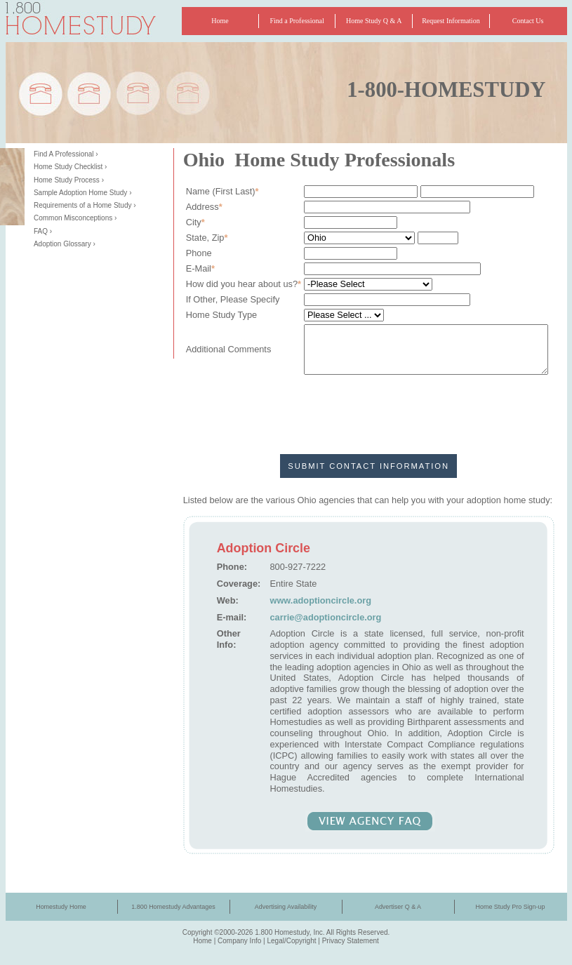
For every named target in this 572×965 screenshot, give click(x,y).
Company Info (239, 941)
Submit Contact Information (368, 466)
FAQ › (43, 231)
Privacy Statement (350, 941)
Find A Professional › (66, 154)
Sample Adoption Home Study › (83, 193)
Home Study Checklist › (70, 167)
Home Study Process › (69, 180)
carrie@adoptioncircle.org (325, 617)
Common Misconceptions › (75, 218)
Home (202, 941)
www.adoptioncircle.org (320, 600)
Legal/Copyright (291, 941)
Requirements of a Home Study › (85, 205)
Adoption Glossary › (64, 244)
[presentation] (368, 405)
